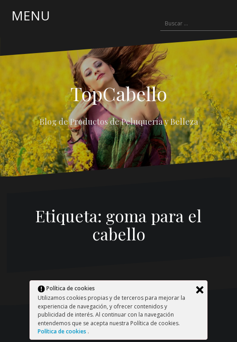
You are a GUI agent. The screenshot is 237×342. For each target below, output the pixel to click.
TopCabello (118, 93)
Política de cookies (63, 331)
